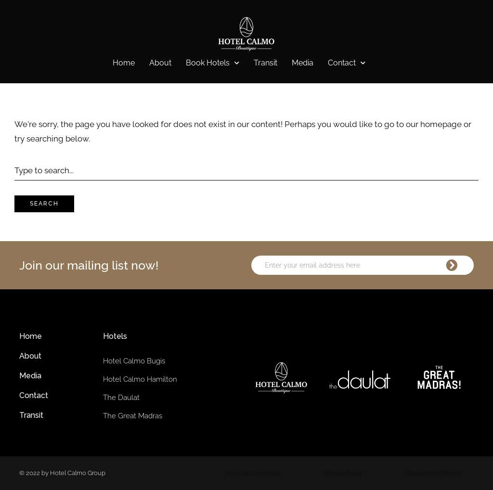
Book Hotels (212, 63)
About (160, 62)
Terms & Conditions (252, 473)
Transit (265, 62)
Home (124, 62)
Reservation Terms (433, 473)
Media (302, 62)
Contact (346, 63)
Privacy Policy (343, 473)
